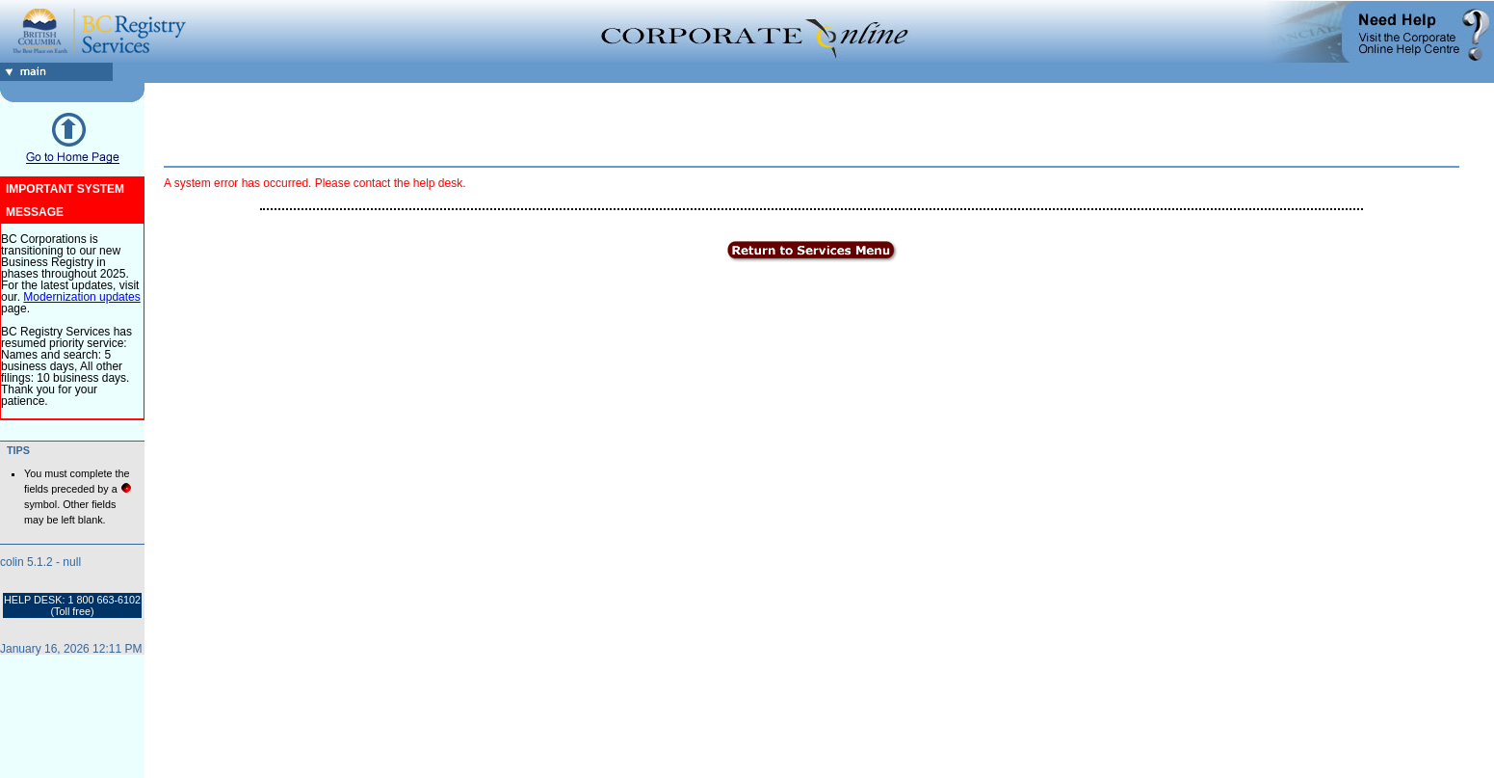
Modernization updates (81, 297)
